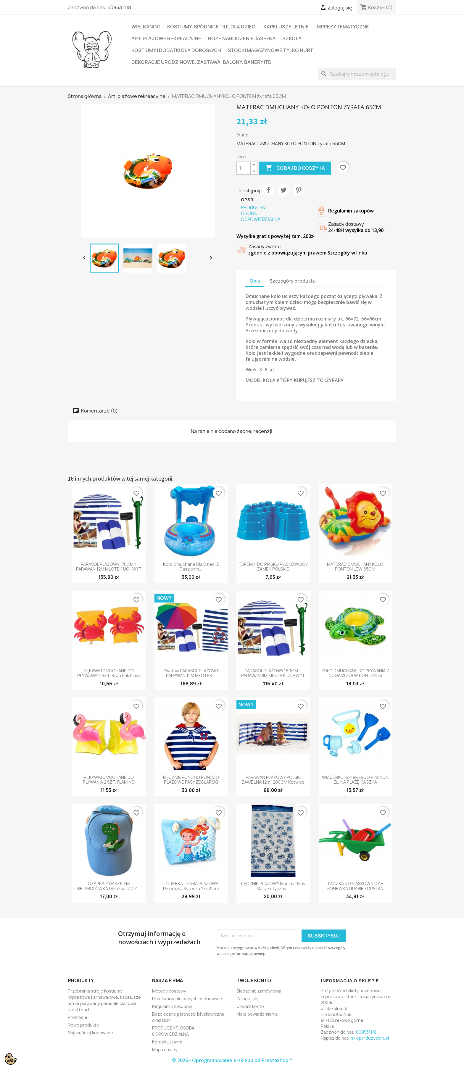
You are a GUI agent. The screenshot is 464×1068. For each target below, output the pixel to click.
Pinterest (298, 190)
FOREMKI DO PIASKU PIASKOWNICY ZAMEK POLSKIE (273, 566)
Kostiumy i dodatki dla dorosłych (176, 50)
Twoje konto (253, 980)
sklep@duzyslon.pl (370, 1038)
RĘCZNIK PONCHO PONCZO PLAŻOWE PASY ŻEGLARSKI (191, 779)
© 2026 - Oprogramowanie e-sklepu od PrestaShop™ (232, 1060)
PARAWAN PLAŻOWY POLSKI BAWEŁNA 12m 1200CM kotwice (273, 779)
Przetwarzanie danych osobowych (187, 998)
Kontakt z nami (167, 1042)
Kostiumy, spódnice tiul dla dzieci (212, 26)
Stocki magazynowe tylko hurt (270, 50)
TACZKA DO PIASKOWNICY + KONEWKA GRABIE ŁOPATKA (355, 886)
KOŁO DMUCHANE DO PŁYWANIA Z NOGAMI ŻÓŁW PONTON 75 (355, 673)
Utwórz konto (250, 1006)
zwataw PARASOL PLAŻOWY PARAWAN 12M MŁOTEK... (191, 673)
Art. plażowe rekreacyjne (166, 38)
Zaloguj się (247, 998)
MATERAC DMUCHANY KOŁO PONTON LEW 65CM (355, 566)
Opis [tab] (255, 281)
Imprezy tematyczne (342, 26)
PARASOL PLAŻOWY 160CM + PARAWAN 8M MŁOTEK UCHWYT (273, 673)
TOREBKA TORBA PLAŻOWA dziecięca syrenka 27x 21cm (191, 886)
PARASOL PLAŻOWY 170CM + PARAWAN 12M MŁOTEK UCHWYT (108, 566)
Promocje (77, 1017)
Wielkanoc (145, 26)
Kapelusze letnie (286, 26)
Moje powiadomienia (257, 1014)
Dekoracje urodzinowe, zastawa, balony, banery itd (201, 62)
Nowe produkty (83, 1025)
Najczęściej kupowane (90, 1032)
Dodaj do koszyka (295, 168)
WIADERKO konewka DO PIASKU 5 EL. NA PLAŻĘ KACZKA (355, 779)
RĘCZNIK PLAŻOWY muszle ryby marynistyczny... (273, 886)
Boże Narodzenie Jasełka (242, 38)
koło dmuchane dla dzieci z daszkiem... (191, 566)
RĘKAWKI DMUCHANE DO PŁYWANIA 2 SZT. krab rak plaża (109, 673)
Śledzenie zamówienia (258, 991)
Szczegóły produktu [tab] (293, 281)
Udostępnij (268, 190)
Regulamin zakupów (172, 1006)
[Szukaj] (357, 74)
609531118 (119, 7)
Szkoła (292, 38)
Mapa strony (165, 1049)
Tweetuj (283, 190)
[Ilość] (243, 168)
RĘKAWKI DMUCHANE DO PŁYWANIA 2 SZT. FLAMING (109, 779)
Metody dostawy (169, 991)
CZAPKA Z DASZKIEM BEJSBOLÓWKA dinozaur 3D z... (109, 886)
